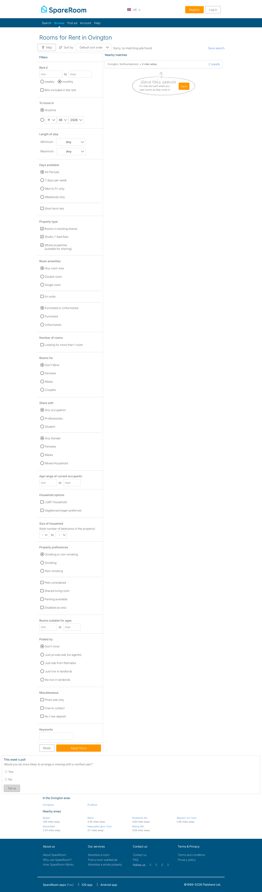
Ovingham (48, 804)
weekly (49, 81)
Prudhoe (92, 804)
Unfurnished (53, 325)
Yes (9, 772)
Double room (53, 276)
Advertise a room (99, 855)
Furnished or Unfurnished (61, 308)
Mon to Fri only (55, 188)
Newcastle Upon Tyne (100, 826)
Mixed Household (56, 463)
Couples (50, 390)
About (54, 855)
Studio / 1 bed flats (56, 237)
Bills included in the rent (60, 90)
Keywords (46, 730)
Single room (53, 285)
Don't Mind (52, 365)
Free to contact (55, 708)
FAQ (135, 860)
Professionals (54, 418)
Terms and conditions (191, 855)
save (184, 86)
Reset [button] (47, 748)
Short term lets (54, 208)
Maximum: (47, 151)
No (8, 779)
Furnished (51, 316)
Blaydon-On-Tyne (186, 817)
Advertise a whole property (105, 864)
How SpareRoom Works (58, 864)
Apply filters (79, 748)
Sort (66, 47)
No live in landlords (57, 680)
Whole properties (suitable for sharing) (58, 247)
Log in (213, 9)
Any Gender (53, 438)
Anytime (50, 110)
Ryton (91, 817)
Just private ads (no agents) (63, 655)
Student (50, 426)
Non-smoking (54, 571)
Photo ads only (54, 700)
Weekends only (55, 197)
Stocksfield (49, 826)
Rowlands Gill (139, 817)
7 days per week (56, 180)
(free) (58, 885)
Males (49, 381)
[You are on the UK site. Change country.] (134, 9)
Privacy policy (187, 860)
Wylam (46, 817)
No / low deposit (55, 716)
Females (50, 373)
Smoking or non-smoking (61, 554)
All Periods (52, 172)
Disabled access (55, 607)
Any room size (54, 268)
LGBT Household (56, 502)
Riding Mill (138, 826)
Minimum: (47, 142)
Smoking (50, 563)
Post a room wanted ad (102, 860)
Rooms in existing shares (61, 229)
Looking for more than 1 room (64, 345)
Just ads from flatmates (60, 663)
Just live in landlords (58, 671)
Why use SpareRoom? (57, 860)
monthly (67, 81)
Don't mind (52, 646)
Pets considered (55, 582)
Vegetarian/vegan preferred (63, 510)
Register (194, 9)
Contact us (139, 855)
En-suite (50, 296)
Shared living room (57, 591)
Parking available (56, 599)
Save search (216, 48)
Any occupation (55, 410)
